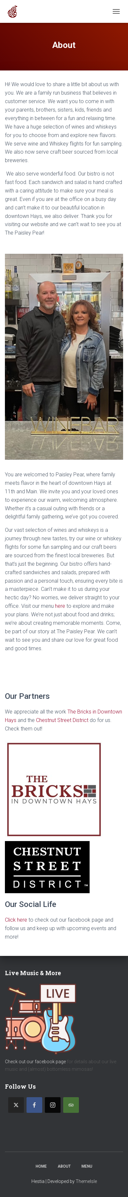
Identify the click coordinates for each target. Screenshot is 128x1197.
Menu (87, 1166)
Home (41, 1166)
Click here (16, 920)
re (63, 606)
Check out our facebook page (35, 1061)
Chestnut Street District (62, 720)
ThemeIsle (86, 1181)
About (64, 1166)
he (58, 606)
